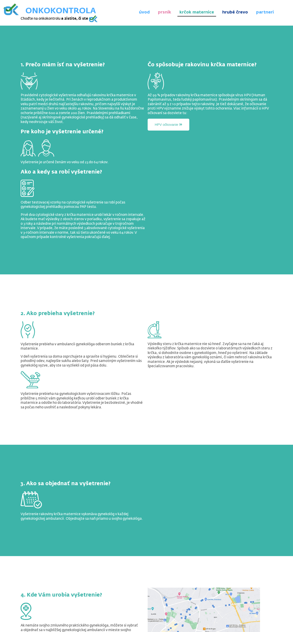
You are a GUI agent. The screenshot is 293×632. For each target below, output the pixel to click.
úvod (144, 12)
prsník (164, 12)
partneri (265, 12)
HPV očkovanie (168, 124)
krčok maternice (196, 12)
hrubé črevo (235, 12)
